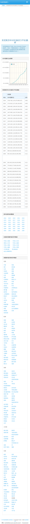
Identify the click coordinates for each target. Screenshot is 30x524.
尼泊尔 (5, 281)
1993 (9, 230)
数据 (3, 5)
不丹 (5, 298)
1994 (5, 230)
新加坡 (13, 267)
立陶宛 (5, 353)
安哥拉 (5, 456)
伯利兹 (13, 396)
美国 (5, 371)
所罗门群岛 (6, 447)
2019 (5, 220)
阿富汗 (5, 296)
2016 (18, 220)
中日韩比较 (6, 249)
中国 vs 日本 (16, 241)
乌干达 (13, 510)
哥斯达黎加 (14, 389)
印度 (13, 281)
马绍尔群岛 (14, 432)
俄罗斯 (5, 334)
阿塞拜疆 (6, 304)
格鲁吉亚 (14, 294)
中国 (5, 265)
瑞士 (13, 326)
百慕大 (5, 396)
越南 (13, 273)
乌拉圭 (13, 383)
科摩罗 (5, 489)
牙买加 (5, 383)
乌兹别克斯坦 (15, 304)
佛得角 (13, 460)
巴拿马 (13, 419)
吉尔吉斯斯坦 (15, 308)
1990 (23, 230)
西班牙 (13, 324)
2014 (5, 222)
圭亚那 (5, 389)
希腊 (13, 332)
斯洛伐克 (6, 359)
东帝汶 (5, 300)
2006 (18, 224)
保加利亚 (6, 336)
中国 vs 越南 (7, 247)
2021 (18, 218)
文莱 (5, 302)
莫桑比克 (6, 483)
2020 (23, 218)
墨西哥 (13, 400)
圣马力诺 (6, 341)
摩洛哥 (5, 479)
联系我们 (11, 519)
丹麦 (5, 355)
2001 (18, 226)
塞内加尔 (14, 491)
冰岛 (5, 328)
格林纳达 (6, 398)
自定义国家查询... (8, 251)
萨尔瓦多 (14, 416)
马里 (13, 508)
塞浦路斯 (14, 359)
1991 (18, 230)
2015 (23, 220)
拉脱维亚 (14, 347)
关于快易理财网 (5, 519)
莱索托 (13, 481)
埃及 (13, 454)
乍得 (13, 479)
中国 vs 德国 (16, 243)
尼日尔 (5, 458)
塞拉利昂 (14, 469)
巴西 (13, 414)
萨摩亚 (5, 440)
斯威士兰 (14, 502)
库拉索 (5, 412)
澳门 (5, 267)
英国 (5, 320)
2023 (9, 218)
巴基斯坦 (6, 279)
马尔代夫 (6, 283)
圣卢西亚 (6, 404)
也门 (13, 290)
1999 (5, 228)
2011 (18, 222)
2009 (5, 224)
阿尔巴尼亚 (14, 355)
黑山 (5, 345)
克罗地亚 (14, 338)
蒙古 (13, 283)
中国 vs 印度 (16, 245)
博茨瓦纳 (6, 467)
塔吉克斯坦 (14, 296)
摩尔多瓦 (14, 351)
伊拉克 (13, 306)
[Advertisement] (15, 22)
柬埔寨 (13, 275)
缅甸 (13, 277)
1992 (14, 230)
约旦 (13, 285)
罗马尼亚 (14, 336)
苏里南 (13, 408)
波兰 (5, 332)
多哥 (5, 477)
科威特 (5, 306)
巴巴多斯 (6, 414)
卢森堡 (13, 349)
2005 (23, 224)
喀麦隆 (13, 477)
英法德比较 (15, 249)
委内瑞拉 (6, 373)
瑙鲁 (13, 447)
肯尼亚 (5, 498)
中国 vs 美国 (7, 241)
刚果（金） (14, 473)
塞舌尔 (5, 473)
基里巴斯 (6, 432)
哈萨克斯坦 (14, 292)
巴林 (13, 310)
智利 (5, 381)
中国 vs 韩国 (16, 247)
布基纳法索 (14, 467)
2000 (23, 226)
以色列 (13, 298)
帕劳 (13, 438)
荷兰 (13, 343)
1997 (14, 228)
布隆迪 (5, 481)
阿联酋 (5, 310)
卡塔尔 (13, 302)
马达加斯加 (6, 491)
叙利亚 (5, 292)
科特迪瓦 (6, 500)
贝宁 (5, 475)
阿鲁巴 (5, 419)
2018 (9, 220)
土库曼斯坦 (6, 294)
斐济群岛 (6, 436)
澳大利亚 (6, 430)
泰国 (13, 269)
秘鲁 (5, 408)
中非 (5, 504)
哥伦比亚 (6, 410)
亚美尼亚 (6, 312)
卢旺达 (5, 494)
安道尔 (5, 347)
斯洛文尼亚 (6, 338)
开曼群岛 (6, 416)
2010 (23, 222)
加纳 (5, 460)
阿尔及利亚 (14, 456)
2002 (14, 226)
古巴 (5, 423)
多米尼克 (14, 387)
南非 (5, 454)
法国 (5, 322)
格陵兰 (13, 398)
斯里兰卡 (14, 279)
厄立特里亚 (6, 506)
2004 (5, 226)
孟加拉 (5, 285)
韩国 (13, 271)
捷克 (5, 330)
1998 (9, 228)
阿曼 (13, 300)
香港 (13, 265)
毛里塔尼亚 (6, 469)
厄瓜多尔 (14, 410)
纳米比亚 (14, 458)
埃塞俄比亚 (14, 485)
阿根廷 (5, 421)
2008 (9, 224)
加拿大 (13, 371)
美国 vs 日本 (7, 243)
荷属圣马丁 (14, 375)
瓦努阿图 (6, 438)
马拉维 (5, 508)
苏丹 (5, 510)
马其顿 (5, 351)
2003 (9, 226)
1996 (18, 228)
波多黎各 (6, 375)
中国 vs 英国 (7, 245)
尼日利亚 (14, 475)
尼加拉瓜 (6, 377)
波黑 (5, 361)
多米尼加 (14, 406)
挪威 (5, 349)
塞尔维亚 (6, 357)
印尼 (5, 275)
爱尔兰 (5, 363)
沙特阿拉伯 (14, 287)
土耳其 (13, 334)
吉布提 (5, 471)
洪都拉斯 (6, 406)
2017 (14, 220)
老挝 (5, 277)
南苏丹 (13, 496)
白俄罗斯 (14, 345)
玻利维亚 (14, 373)
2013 (9, 222)
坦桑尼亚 (14, 464)
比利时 (13, 322)
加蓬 (13, 506)
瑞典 (13, 363)
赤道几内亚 (14, 500)
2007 (14, 224)
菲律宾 (5, 271)
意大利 (5, 324)
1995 (23, 228)
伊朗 (5, 308)
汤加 (5, 445)
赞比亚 (13, 494)
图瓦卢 (13, 440)
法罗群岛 (14, 353)
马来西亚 (6, 273)
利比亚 (5, 464)
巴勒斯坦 (6, 287)
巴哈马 (13, 421)
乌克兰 (13, 357)
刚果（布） (6, 485)
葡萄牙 (5, 326)
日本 (5, 269)
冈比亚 (5, 496)
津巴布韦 (14, 483)
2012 (14, 222)
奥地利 (13, 328)
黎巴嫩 (5, 290)
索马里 (13, 504)
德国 (13, 320)
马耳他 (5, 343)
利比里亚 (6, 462)
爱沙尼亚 (14, 361)
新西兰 (13, 430)
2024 (5, 218)
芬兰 (13, 341)
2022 (14, 218)
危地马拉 (14, 412)
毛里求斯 (14, 462)
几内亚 (13, 471)
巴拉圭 (13, 377)
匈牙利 (13, 330)
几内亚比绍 (6, 502)
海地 (5, 400)
